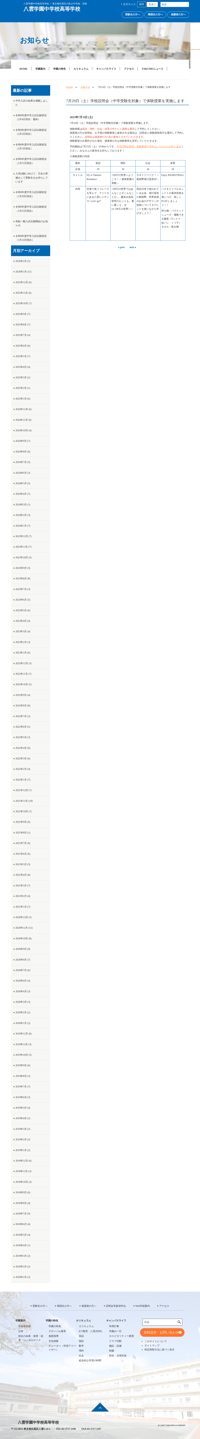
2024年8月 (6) (22, 451)
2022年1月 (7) (22, 779)
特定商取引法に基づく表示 (159, 1349)
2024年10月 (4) (23, 430)
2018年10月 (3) (23, 1182)
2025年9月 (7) (22, 314)
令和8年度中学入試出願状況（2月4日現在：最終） (31, 117)
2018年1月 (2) (22, 1277)
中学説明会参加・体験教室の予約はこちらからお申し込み (149, 146)
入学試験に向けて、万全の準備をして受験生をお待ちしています (31, 177)
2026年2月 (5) (22, 261)
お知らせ (85, 87)
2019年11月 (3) (23, 1044)
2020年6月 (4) (22, 980)
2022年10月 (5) (23, 684)
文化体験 (54, 1341)
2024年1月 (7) (22, 525)
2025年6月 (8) (22, 345)
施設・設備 (115, 1346)
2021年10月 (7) (23, 811)
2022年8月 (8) (22, 705)
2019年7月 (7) (22, 1086)
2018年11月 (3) (23, 1171)
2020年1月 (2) (22, 1023)
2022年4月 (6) (22, 748)
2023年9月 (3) (22, 568)
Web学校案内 (142, 1306)
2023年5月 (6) (22, 610)
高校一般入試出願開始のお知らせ (31, 223)
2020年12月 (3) (23, 917)
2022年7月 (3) (22, 716)
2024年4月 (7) (22, 494)
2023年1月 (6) (22, 652)
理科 (81, 1350)
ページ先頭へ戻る (100, 1409)
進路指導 (54, 1336)
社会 (81, 1355)
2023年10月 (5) (23, 557)
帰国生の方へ (155, 14)
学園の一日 (115, 1331)
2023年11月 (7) (23, 546)
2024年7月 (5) (22, 462)
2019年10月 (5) (23, 1055)
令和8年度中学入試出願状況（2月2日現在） (31, 132)
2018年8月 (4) (22, 1203)
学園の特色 (59, 68)
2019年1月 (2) (22, 1150)
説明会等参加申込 (116, 1306)
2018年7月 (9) (22, 1213)
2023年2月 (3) (22, 642)
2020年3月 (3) (22, 1002)
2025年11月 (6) (23, 293)
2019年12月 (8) (23, 1033)
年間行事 (114, 1326)
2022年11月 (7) (23, 674)
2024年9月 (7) (22, 441)
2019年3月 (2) (22, 1129)
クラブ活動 (115, 1341)
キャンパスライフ (106, 68)
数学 (81, 1346)
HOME (23, 68)
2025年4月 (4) (22, 367)
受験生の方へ (132, 14)
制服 (111, 1350)
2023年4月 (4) (22, 621)
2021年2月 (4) (22, 896)
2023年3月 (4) (22, 631)
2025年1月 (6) (22, 398)
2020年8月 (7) (22, 959)
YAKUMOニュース (153, 68)
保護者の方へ (178, 14)
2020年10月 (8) (23, 938)
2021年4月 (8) (22, 875)
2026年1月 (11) (23, 271)
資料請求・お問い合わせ (161, 1332)
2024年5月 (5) (22, 483)
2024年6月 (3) (22, 473)
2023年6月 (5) (22, 599)
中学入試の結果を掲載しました (31, 102)
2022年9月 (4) (22, 695)
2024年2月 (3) (22, 515)
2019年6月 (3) (22, 1097)
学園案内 (40, 68)
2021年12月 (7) (23, 790)
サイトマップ (151, 1345)
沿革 (20, 1331)
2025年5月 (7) (22, 356)
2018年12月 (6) (23, 1160)
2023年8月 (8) (22, 578)
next (132, 247)
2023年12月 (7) (23, 536)
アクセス (129, 68)
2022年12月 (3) (23, 663)
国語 (81, 1341)
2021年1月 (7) (22, 906)
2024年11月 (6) (23, 420)
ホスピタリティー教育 (121, 1336)
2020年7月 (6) (22, 970)
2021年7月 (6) (22, 843)
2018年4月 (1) (22, 1245)
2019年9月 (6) (22, 1065)
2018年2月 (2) (22, 1266)
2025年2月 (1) (22, 388)
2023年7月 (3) (22, 589)
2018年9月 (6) (22, 1192)
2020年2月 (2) (22, 1012)
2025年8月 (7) (22, 324)
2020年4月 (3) (22, 991)
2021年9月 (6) (22, 822)
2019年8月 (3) (22, 1076)
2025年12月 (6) (23, 282)
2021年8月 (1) (22, 832)
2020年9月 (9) (22, 949)
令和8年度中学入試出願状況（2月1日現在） (31, 146)
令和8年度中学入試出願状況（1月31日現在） (31, 161)
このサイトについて (155, 1341)
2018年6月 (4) (22, 1224)
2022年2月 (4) (22, 769)
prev (122, 247)
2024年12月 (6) (23, 409)
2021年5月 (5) (22, 864)
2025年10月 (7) (23, 303)
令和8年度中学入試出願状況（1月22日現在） (31, 238)
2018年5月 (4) (22, 1235)
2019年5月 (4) (22, 1107)
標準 (141, 4)
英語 (81, 1336)
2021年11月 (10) (24, 801)
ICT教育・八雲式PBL (90, 1331)
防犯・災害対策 (118, 1355)
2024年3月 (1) (22, 504)
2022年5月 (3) (22, 737)
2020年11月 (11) (24, 927)
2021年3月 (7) (22, 885)
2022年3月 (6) (22, 758)
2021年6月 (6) (22, 854)
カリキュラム (80, 68)
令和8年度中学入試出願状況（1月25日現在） (31, 208)
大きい (152, 4)
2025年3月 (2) (22, 377)
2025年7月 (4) (22, 335)
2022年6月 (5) (22, 726)
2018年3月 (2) (22, 1256)
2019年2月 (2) (22, 1139)
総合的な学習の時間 (90, 1360)
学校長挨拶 (24, 1326)
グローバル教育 (57, 1331)
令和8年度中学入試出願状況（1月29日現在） (31, 194)
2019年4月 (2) (22, 1118)
